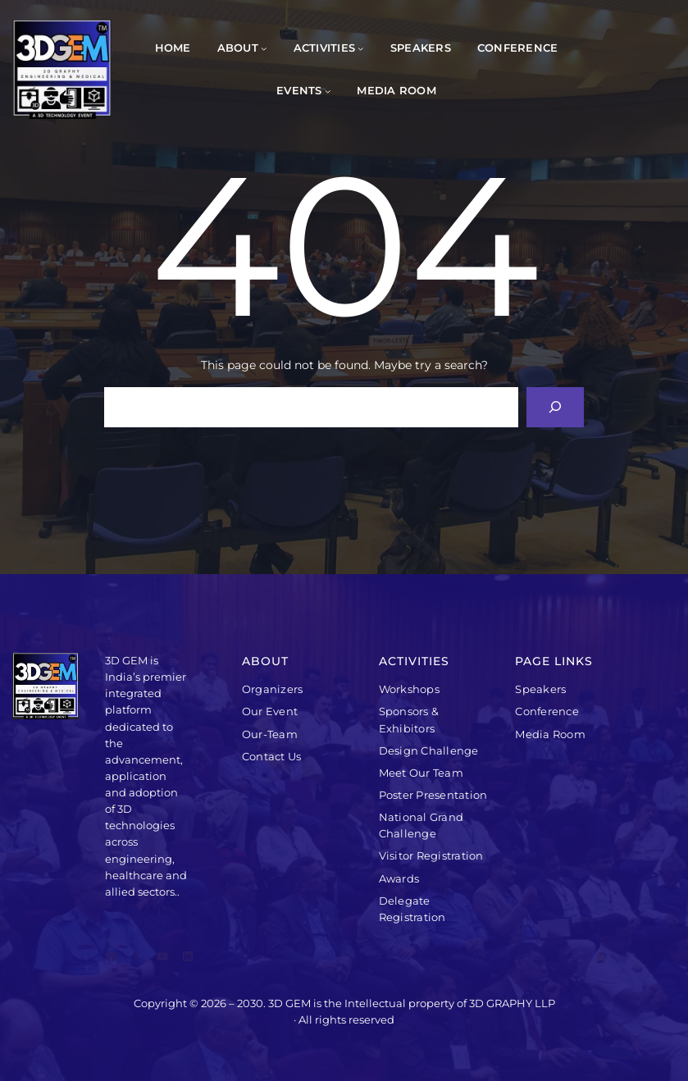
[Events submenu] (328, 91)
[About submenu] (264, 48)
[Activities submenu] (361, 48)
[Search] (555, 407)
